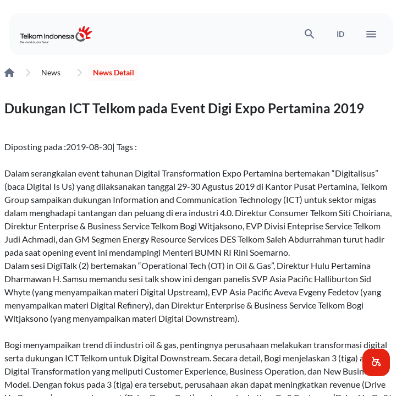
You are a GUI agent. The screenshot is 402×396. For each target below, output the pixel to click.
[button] (376, 362)
